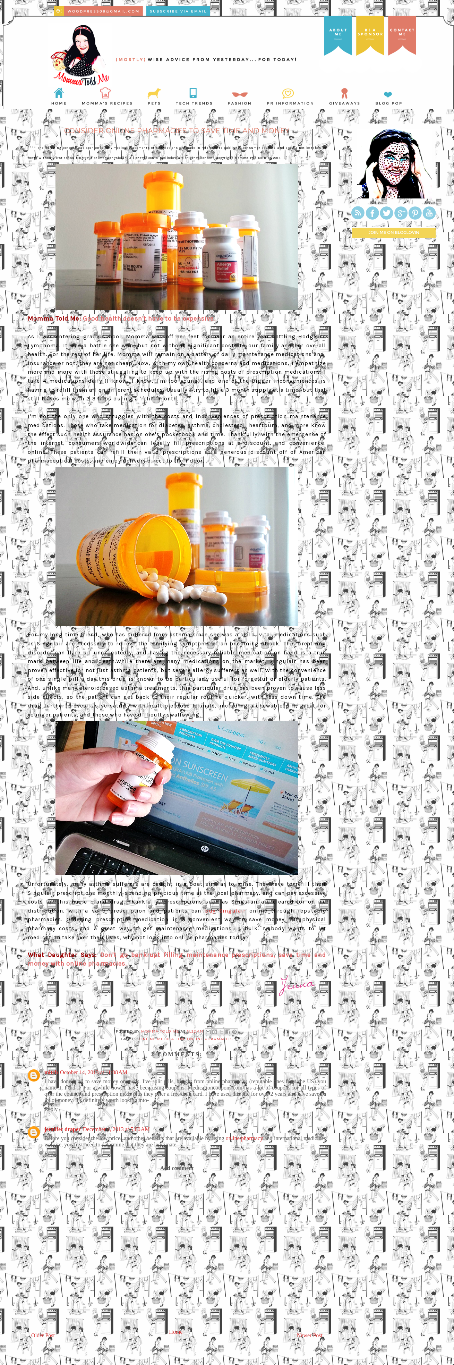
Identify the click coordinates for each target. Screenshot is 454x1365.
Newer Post (310, 1335)
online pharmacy (244, 1138)
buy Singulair (225, 910)
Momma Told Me (160, 1031)
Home (175, 1332)
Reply (51, 1109)
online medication (162, 1039)
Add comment (177, 1168)
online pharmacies (210, 1039)
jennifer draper (62, 1129)
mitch (51, 1072)
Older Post (43, 1335)
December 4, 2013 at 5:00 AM (116, 1129)
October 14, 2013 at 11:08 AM (93, 1072)
